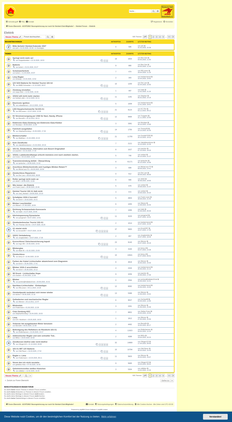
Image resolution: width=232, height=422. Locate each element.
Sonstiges (40, 48)
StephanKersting (25, 131)
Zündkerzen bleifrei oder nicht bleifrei (30, 342)
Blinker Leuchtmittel (22, 203)
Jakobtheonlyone (25, 145)
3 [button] (156, 36)
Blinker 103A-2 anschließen (25, 267)
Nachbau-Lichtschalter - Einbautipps (29, 285)
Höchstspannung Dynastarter (26, 215)
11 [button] (169, 36)
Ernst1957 (22, 231)
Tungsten (144, 116)
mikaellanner (23, 105)
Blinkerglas (18, 248)
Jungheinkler (23, 238)
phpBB (81, 409)
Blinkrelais (17, 305)
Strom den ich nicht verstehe (26, 362)
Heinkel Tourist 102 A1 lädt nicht (27, 191)
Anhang (18, 79)
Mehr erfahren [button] (108, 416)
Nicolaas (19, 125)
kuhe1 (21, 67)
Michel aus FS (24, 169)
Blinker (16, 279)
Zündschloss (19, 254)
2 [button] (153, 36)
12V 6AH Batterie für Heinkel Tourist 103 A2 (33, 83)
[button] (145, 37)
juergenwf (22, 218)
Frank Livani (20, 187)
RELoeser (144, 71)
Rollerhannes (23, 332)
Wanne (18, 205)
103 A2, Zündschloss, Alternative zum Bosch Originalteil (39, 149)
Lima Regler (18, 77)
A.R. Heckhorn (21, 319)
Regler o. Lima (19, 355)
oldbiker (22, 371)
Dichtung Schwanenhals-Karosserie (29, 209)
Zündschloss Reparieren (24, 173)
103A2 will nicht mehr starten (26, 96)
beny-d (143, 248)
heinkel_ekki (20, 98)
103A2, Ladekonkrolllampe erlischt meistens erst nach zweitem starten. (46, 155)
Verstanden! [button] (215, 416)
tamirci (18, 294)
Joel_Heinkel (23, 193)
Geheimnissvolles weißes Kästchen (29, 368)
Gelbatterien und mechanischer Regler (30, 299)
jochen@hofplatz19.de (27, 282)
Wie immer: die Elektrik (23, 185)
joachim (18, 151)
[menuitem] (22, 22)
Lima (15, 317)
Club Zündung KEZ (21, 311)
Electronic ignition (21, 103)
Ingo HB (22, 244)
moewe (18, 275)
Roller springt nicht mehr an (26, 179)
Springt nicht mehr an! (23, 58)
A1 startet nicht (20, 228)
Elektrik (9, 32)
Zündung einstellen (21, 90)
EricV (21, 199)
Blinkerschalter (20, 136)
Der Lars (144, 83)
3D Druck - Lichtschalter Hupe (26, 273)
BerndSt (22, 118)
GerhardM (144, 299)
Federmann (20, 307)
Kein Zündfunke (20, 143)
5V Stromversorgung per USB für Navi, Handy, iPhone (37, 116)
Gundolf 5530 (146, 135)
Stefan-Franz (145, 311)
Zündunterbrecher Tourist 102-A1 (28, 222)
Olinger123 (23, 344)
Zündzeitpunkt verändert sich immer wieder (33, 292)
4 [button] (159, 36)
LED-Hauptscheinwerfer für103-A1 (28, 109)
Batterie (16, 65)
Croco (18, 157)
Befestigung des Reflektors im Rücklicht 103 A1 (35, 330)
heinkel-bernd (146, 77)
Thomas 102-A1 (24, 225)
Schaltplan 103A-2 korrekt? (25, 197)
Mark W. (22, 250)
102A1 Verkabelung (21, 235)
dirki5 (18, 181)
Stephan (144, 96)
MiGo (18, 338)
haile (142, 90)
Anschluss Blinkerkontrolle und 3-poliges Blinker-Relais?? (40, 167)
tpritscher (22, 163)
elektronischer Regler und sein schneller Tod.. (34, 336)
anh (17, 48)
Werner (143, 241)
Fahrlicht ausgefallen (22, 129)
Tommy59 (144, 128)
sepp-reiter (20, 92)
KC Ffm (143, 109)
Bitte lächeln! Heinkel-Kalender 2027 (29, 46)
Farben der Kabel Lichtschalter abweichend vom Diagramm (40, 261)
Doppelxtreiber (24, 60)
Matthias (22, 138)
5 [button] (163, 36)
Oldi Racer (22, 351)
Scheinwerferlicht (21, 71)
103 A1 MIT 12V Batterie (23, 349)
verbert (143, 154)
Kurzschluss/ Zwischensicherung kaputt (31, 241)
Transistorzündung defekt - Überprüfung (31, 161)
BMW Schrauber (25, 85)
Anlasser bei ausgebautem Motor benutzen (32, 324)
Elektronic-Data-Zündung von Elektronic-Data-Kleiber (37, 123)
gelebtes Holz (21, 364)
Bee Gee (144, 58)
